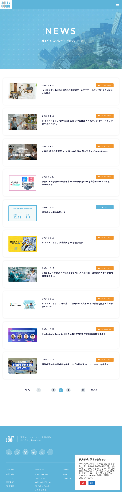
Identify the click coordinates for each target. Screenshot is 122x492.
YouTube (67, 478)
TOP (107, 19)
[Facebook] (17, 452)
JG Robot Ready (42, 486)
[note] (50, 452)
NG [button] (83, 483)
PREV (28, 390)
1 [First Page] (38, 390)
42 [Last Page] (83, 390)
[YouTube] (34, 452)
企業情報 (10, 474)
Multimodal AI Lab (43, 482)
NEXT (94, 389)
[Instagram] (42, 452)
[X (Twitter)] (9, 452)
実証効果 (10, 482)
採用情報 (10, 486)
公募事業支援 (41, 490)
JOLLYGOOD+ (41, 474)
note (65, 474)
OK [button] (91, 483)
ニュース (10, 478)
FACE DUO (40, 478)
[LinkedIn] (25, 452)
